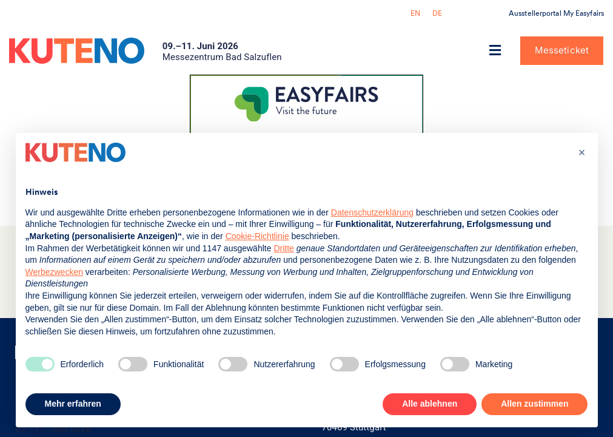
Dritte (283, 248)
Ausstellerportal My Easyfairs (556, 13)
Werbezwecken (54, 272)
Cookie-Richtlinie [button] (257, 236)
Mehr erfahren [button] (73, 403)
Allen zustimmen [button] (534, 403)
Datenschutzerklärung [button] (372, 212)
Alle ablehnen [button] (429, 403)
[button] (495, 51)
